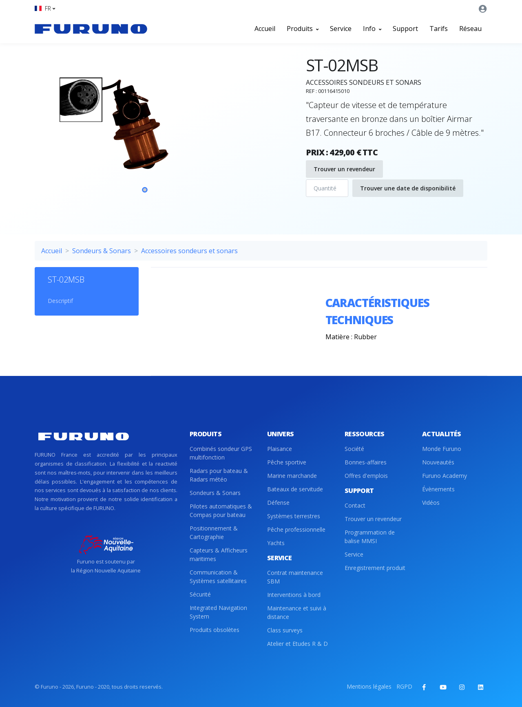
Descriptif (60, 301)
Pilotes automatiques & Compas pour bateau (221, 510)
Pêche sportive (286, 462)
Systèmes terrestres (293, 516)
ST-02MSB (66, 279)
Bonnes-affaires (366, 462)
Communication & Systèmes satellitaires (218, 576)
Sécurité (200, 594)
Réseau (470, 28)
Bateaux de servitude (295, 489)
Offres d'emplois (366, 475)
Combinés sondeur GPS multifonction (221, 453)
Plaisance (279, 449)
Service (341, 28)
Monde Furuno (441, 449)
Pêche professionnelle (296, 529)
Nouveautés (438, 462)
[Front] (91, 28)
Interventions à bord (294, 595)
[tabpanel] (145, 134)
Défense (278, 502)
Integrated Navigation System (218, 612)
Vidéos (431, 502)
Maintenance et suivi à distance (296, 612)
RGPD (404, 686)
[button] (45, 8)
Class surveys (285, 630)
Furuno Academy (444, 475)
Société (354, 449)
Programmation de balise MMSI (370, 536)
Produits (303, 28)
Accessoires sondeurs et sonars (189, 250)
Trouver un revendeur (344, 169)
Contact (355, 505)
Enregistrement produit (375, 568)
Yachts (276, 543)
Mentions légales (369, 686)
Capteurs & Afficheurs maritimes (219, 554)
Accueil (264, 28)
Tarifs (438, 28)
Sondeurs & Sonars (101, 250)
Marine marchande (292, 475)
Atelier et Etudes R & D (297, 643)
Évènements (438, 489)
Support (405, 28)
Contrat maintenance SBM (295, 577)
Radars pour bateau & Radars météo (219, 475)
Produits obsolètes (214, 630)
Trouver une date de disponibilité (408, 188)
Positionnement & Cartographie (214, 532)
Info (372, 28)
